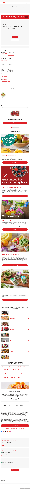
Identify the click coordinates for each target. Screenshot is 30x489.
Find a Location (15, 469)
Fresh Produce (4, 79)
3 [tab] (13, 127)
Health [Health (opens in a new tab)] (6, 0)
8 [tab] (18, 127)
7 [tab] (17, 127)
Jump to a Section (15, 47)
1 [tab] (11, 127)
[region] (15, 486)
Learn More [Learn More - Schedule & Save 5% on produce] (18, 229)
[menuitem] (5, 17)
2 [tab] (12, 127)
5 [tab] (15, 127)
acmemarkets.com (19, 425)
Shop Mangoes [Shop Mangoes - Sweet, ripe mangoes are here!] (17, 162)
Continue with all (27, 488)
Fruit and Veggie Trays (6, 81)
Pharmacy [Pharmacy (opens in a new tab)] (9, 0)
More (26, 17)
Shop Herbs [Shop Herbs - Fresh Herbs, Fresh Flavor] (18, 299)
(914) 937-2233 (4, 53)
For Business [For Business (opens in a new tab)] (13, 0)
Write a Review (11, 55)
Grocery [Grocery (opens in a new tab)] (2, 0)
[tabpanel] (15, 116)
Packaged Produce (5, 82)
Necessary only (22, 488)
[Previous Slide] (1, 115)
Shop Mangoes (15, 39)
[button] (27, 3)
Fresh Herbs (4, 77)
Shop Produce (16, 399)
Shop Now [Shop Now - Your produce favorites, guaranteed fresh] (18, 195)
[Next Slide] (28, 115)
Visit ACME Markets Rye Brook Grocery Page (15, 428)
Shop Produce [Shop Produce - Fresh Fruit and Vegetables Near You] (17, 265)
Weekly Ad (3, 445)
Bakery (14, 351)
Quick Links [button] (15, 480)
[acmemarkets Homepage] (4, 2)
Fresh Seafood (14, 318)
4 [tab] (14, 127)
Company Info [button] (15, 482)
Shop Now (15, 36)
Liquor (14, 340)
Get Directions (5, 34)
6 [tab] (16, 127)
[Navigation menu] (1, 3)
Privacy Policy (5, 486)
